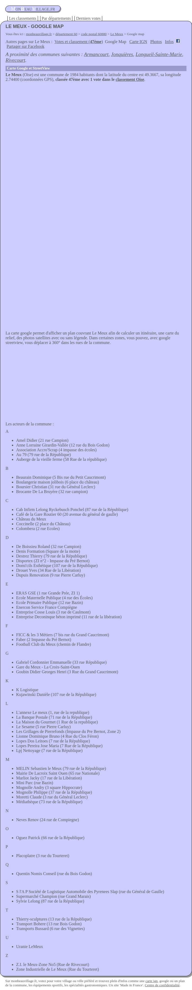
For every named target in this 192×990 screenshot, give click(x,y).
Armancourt (96, 54)
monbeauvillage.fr (39, 34)
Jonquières (122, 54)
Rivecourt (15, 60)
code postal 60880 (94, 34)
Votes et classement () (78, 41)
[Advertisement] (96, 122)
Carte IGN (138, 41)
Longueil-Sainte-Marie (158, 54)
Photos (156, 41)
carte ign (152, 981)
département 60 (66, 34)
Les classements (22, 18)
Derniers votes (88, 18)
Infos (169, 41)
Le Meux (116, 34)
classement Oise (130, 79)
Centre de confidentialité (162, 985)
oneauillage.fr (33, 9)
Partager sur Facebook (25, 46)
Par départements (56, 18)
